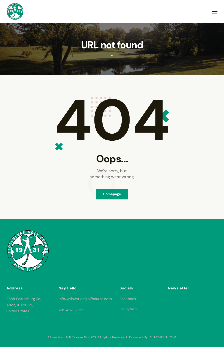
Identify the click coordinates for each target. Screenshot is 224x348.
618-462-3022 (71, 310)
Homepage (112, 194)
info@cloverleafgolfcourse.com (85, 299)
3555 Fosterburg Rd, (23, 299)
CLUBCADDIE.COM (162, 338)
